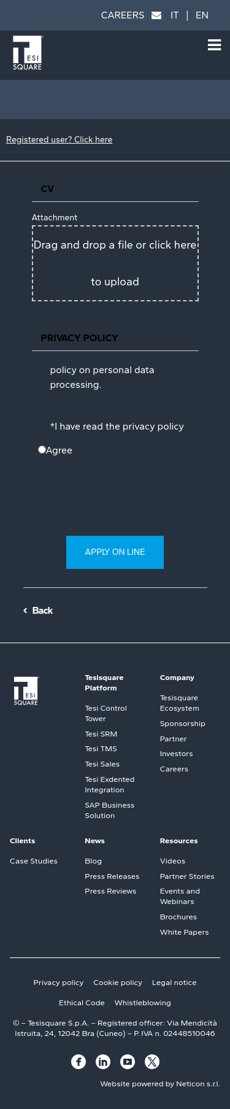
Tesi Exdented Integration (109, 784)
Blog (93, 860)
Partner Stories (187, 876)
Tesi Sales (102, 763)
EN (202, 15)
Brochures (178, 916)
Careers (174, 768)
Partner (173, 738)
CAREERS (123, 15)
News (95, 840)
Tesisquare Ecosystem (179, 703)
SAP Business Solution (109, 810)
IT (175, 15)
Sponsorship (182, 723)
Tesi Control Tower (105, 713)
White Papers (184, 932)
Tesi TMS (101, 748)
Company (177, 677)
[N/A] (42, 450)
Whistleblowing (143, 1002)
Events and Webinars (180, 896)
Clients (22, 840)
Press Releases (112, 876)
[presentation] (122, 506)
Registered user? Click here (59, 139)
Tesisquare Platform (104, 682)
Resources (179, 840)
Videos (172, 860)
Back (43, 610)
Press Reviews (110, 890)
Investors (176, 753)
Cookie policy (117, 982)
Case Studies (34, 860)
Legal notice (174, 982)
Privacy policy (59, 982)
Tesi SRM (101, 733)
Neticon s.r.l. (198, 1083)
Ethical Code (82, 1002)
